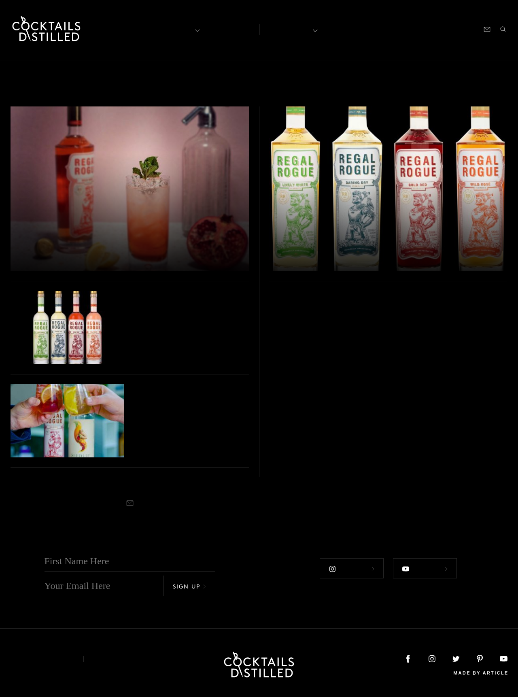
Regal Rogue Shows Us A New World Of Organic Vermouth (369, 247)
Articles (229, 29)
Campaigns (144, 73)
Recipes (288, 28)
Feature (219, 73)
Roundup (489, 73)
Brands (103, 73)
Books (70, 73)
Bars (41, 73)
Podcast (435, 28)
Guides (254, 73)
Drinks (185, 73)
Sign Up (189, 585)
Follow (351, 568)
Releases (449, 73)
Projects (410, 73)
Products (371, 73)
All (17, 73)
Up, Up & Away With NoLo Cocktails (189, 424)
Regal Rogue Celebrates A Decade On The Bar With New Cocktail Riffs (110, 240)
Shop (407, 28)
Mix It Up (293, 73)
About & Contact (41, 658)
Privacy (110, 658)
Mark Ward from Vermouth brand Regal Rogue (179, 331)
